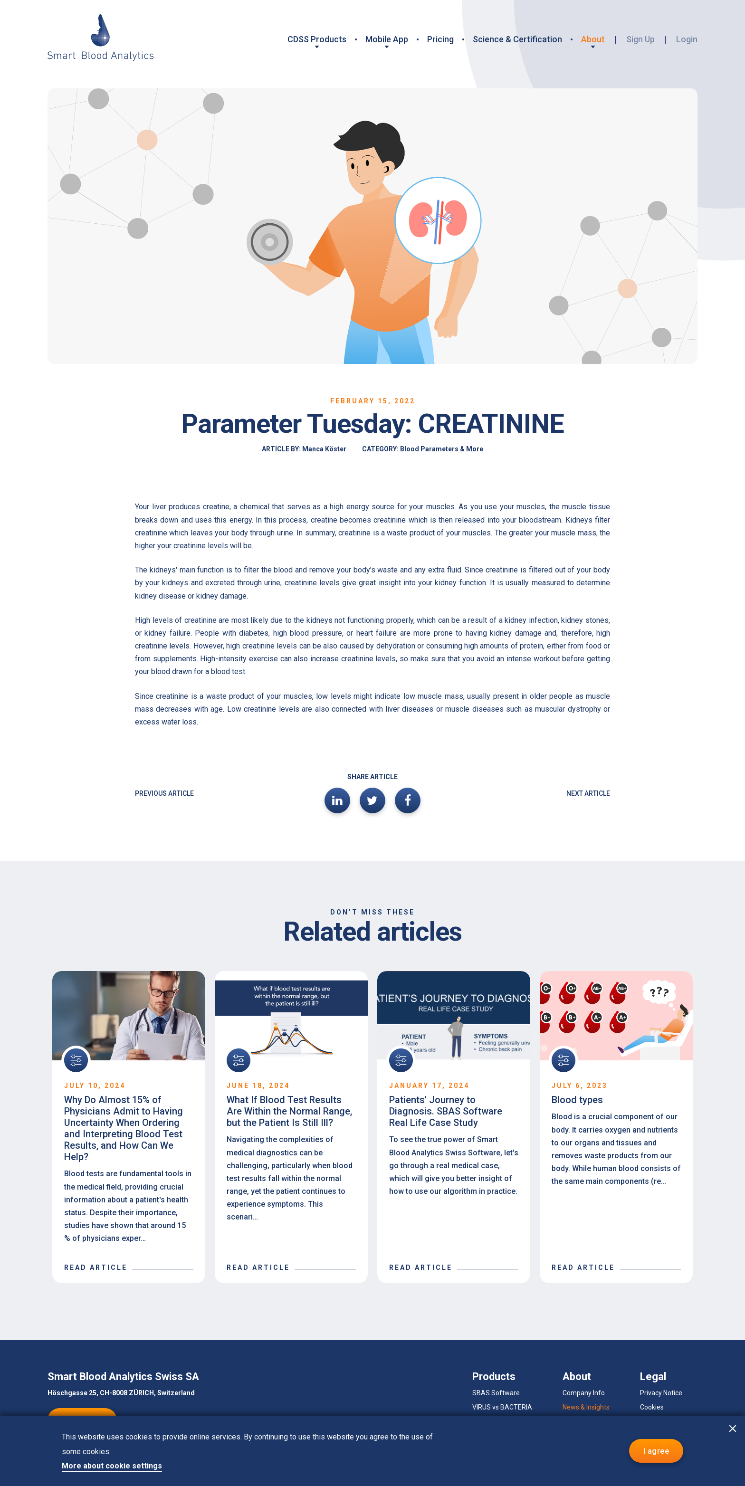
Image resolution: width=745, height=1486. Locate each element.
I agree (656, 1451)
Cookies (652, 1407)
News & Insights (586, 1407)
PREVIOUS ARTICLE (164, 793)
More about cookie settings (112, 1465)
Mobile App (386, 39)
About (593, 39)
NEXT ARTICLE (588, 793)
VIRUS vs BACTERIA (502, 1407)
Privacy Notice (661, 1393)
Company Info (584, 1393)
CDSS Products (316, 39)
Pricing (440, 39)
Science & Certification (517, 39)
